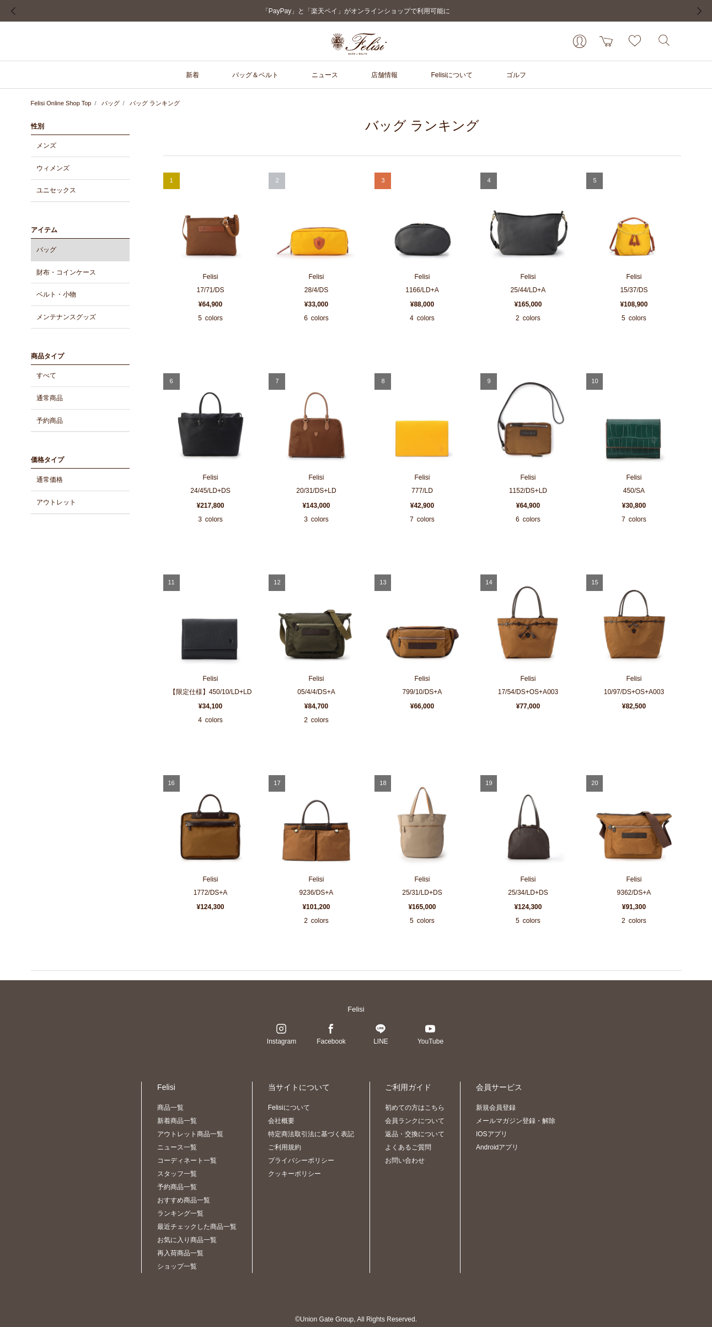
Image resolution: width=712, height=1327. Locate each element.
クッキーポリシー (294, 1174)
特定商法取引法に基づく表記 (311, 1134)
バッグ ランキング (155, 103)
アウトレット (56, 502)
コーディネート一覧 (187, 1160)
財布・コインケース (66, 272)
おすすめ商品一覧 (183, 1200)
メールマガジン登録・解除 (515, 1121)
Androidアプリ (497, 1147)
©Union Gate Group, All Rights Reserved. (356, 1319)
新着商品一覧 (177, 1121)
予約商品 (49, 421)
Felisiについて (289, 1107)
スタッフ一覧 (177, 1174)
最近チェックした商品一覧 (197, 1227)
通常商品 (49, 398)
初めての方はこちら (415, 1107)
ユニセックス (56, 190)
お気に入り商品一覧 (187, 1240)
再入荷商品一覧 (180, 1253)
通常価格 (49, 479)
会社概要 (281, 1121)
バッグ (110, 103)
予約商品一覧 (177, 1187)
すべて (46, 375)
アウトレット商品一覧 (190, 1134)
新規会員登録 (496, 1107)
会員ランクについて (415, 1121)
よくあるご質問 (408, 1147)
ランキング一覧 (180, 1213)
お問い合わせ (405, 1160)
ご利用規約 (284, 1147)
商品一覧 (170, 1107)
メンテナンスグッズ (66, 317)
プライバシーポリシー (301, 1160)
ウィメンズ (52, 168)
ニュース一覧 (177, 1147)
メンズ (46, 145)
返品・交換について (415, 1134)
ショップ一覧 (177, 1266)
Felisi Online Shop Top (61, 103)
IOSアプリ (491, 1134)
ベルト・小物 (56, 294)
